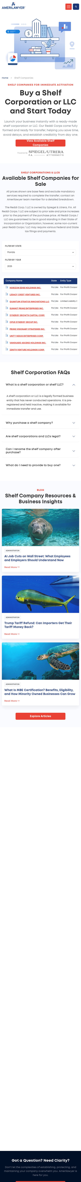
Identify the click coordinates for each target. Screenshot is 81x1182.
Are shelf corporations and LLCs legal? (33, 436)
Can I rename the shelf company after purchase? (33, 451)
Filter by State (13, 246)
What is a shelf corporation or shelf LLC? (34, 384)
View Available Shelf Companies (40, 143)
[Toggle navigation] (68, 7)
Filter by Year (13, 260)
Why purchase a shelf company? (29, 423)
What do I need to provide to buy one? (33, 465)
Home (5, 78)
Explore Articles (40, 716)
